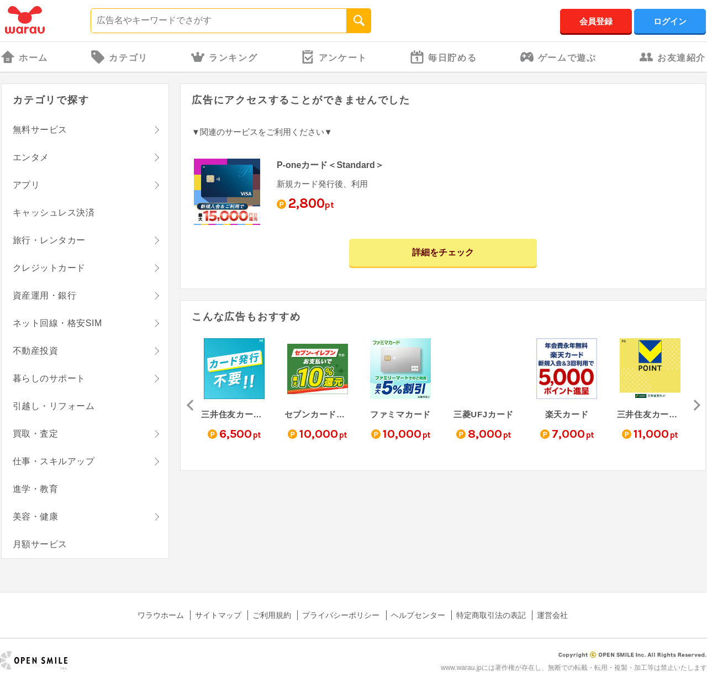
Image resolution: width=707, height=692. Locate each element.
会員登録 (596, 21)
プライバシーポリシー (340, 615)
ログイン (670, 21)
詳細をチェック (443, 252)
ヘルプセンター (418, 615)
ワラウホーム (161, 615)
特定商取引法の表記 (491, 615)
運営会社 (552, 615)
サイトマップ (218, 615)
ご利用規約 (271, 615)
